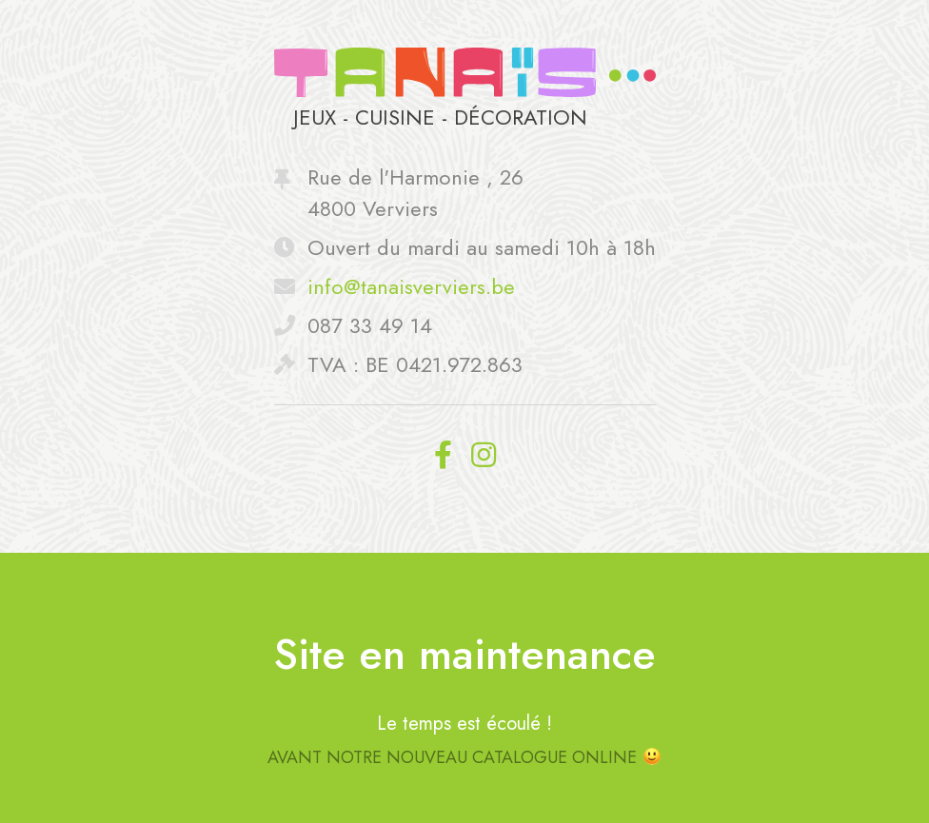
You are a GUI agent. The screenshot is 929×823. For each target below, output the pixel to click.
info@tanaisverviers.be (411, 286)
